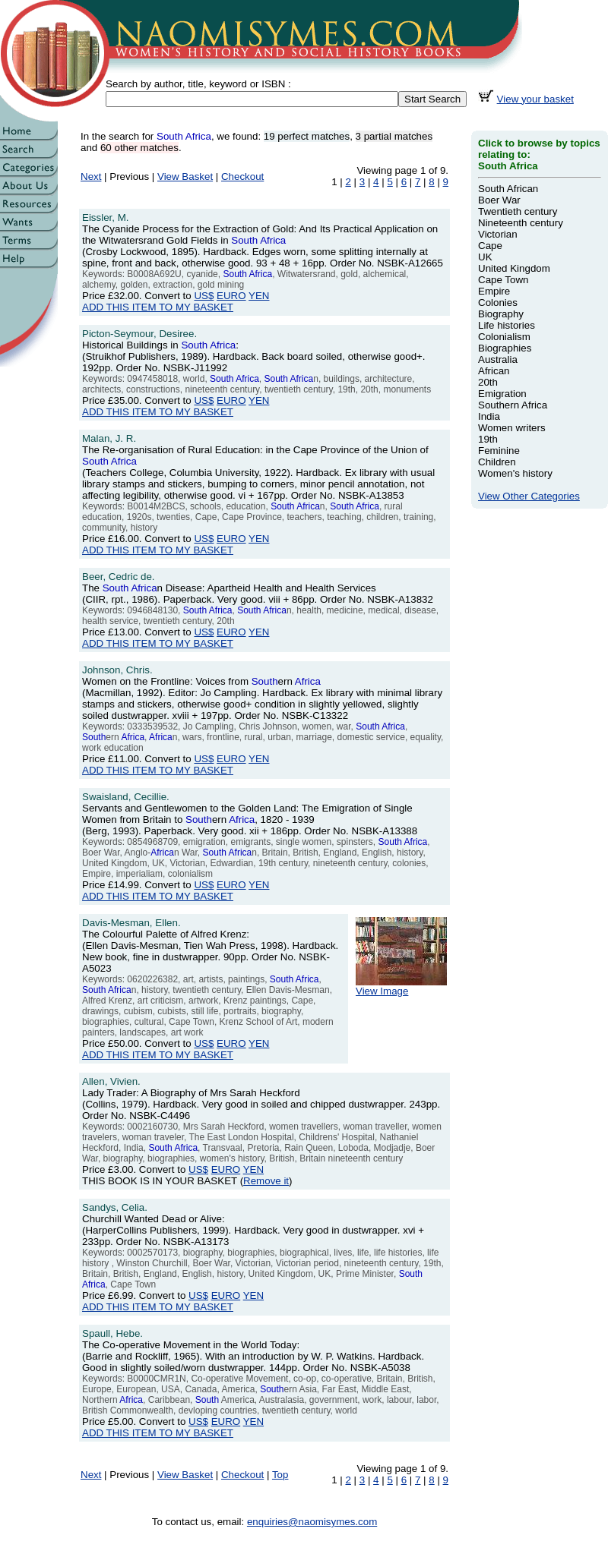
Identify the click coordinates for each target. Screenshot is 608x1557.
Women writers (512, 427)
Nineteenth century (520, 223)
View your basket (535, 99)
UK (485, 257)
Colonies (498, 302)
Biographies (504, 348)
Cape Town (503, 279)
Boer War (499, 200)
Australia (498, 359)
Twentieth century (517, 211)
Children (497, 462)
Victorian (498, 234)
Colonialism (504, 336)
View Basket (185, 176)
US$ (204, 295)
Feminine (499, 450)
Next (91, 176)
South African (508, 188)
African (493, 371)
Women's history (515, 473)
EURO (231, 295)
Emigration (502, 393)
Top (280, 1474)
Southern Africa (512, 405)
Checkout (242, 176)
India (489, 416)
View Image (401, 986)
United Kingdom (514, 268)
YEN (259, 295)
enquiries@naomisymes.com (312, 1521)
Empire (494, 291)
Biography (501, 314)
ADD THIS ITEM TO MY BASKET (157, 307)
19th (488, 439)
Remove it (266, 1181)
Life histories (506, 325)
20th (488, 382)
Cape (490, 245)
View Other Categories (529, 496)
